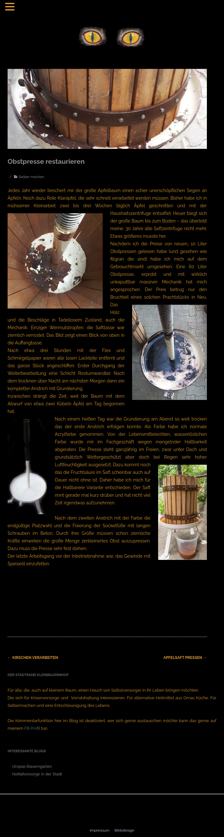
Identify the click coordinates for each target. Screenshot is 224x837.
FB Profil (32, 728)
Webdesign (124, 830)
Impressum (100, 830)
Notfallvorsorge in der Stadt (37, 774)
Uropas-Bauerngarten (32, 766)
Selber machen (31, 177)
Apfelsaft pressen (185, 657)
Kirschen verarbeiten (33, 657)
